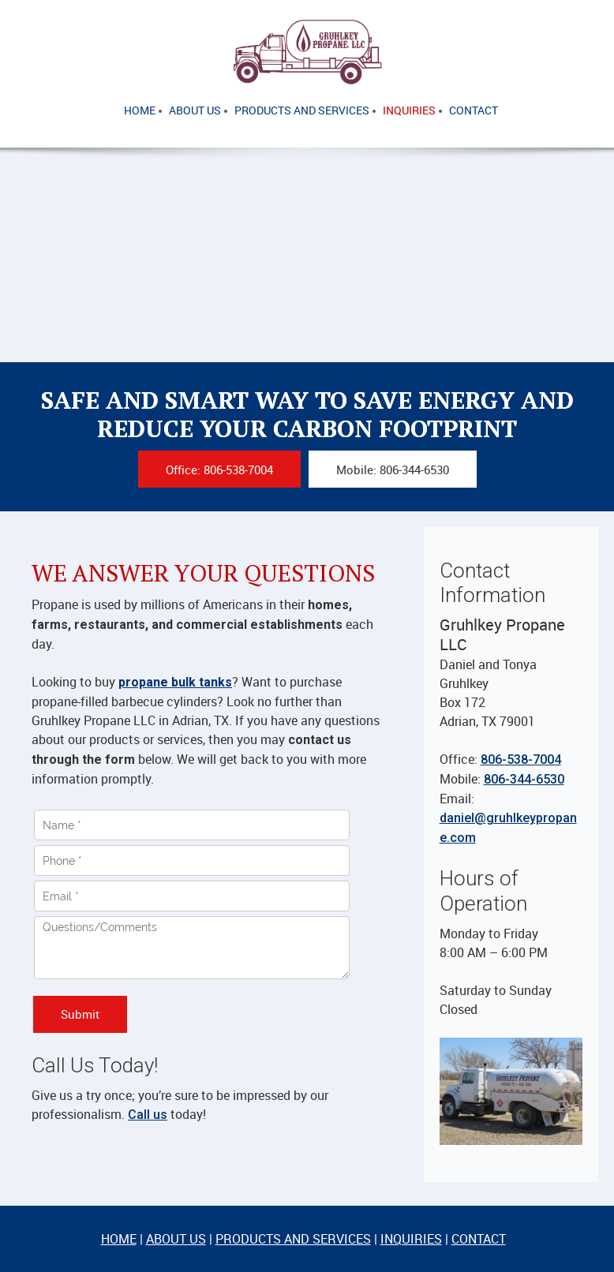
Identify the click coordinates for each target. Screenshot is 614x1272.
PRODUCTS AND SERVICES (293, 1239)
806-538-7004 (521, 759)
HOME (119, 1239)
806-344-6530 (524, 779)
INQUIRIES (411, 1239)
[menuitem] (140, 111)
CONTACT (478, 1239)
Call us (147, 1114)
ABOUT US (176, 1239)
